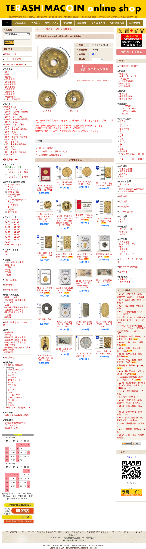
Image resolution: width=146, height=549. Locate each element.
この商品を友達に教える (50, 155)
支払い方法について (74, 532)
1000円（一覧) (14, 184)
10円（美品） (11, 139)
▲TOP (139, 532)
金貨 (7, 74)
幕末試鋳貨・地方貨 (14, 312)
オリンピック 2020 (18, 172)
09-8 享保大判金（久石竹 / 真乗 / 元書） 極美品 (44, 357)
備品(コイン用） (12, 428)
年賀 (121, 246)
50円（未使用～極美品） (16, 129)
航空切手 (123, 201)
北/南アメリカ (14, 380)
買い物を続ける (46, 148)
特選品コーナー (11, 54)
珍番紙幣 (9, 332)
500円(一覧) (13, 192)
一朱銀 (8, 270)
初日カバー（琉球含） (129, 267)
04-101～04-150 (12, 225)
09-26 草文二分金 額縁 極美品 (65, 255)
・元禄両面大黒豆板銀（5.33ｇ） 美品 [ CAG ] (130, 378)
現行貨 (49, 29)
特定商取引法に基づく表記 (49, 532)
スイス (11, 387)
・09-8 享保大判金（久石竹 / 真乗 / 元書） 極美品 (130, 418)
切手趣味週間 (125, 169)
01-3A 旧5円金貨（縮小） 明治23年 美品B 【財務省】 (45, 188)
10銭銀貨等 (10, 87)
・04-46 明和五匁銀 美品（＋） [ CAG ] (129, 407)
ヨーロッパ (13, 400)
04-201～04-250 (12, 229)
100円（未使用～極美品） (17, 119)
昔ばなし (123, 141)
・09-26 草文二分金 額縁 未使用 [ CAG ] (130, 360)
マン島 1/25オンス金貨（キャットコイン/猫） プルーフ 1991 (45, 217)
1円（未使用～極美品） (16, 152)
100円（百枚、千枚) (14, 124)
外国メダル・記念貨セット (18, 407)
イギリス (12, 382)
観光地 (122, 121)
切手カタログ (125, 279)
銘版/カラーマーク (128, 76)
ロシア (11, 392)
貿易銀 (8, 77)
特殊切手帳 (124, 206)
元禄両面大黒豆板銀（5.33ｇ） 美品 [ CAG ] (64, 290)
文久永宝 (9, 302)
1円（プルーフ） (13, 149)
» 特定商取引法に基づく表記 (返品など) (93, 80)
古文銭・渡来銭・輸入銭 (16, 307)
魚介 (121, 136)
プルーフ (12, 197)
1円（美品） (10, 154)
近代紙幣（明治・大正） (16, 337)
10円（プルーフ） (13, 134)
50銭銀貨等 (10, 82)
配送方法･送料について (98, 532)
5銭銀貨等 (9, 89)
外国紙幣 (9, 352)
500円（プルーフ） (14, 109)
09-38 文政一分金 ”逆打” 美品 (104, 220)
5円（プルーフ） (13, 142)
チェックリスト (12, 425)
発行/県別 (12, 212)
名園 (121, 139)
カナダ (11, 375)
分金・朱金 (10, 265)
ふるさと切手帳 (126, 191)
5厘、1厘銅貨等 (12, 99)
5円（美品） (10, 147)
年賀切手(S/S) (125, 96)
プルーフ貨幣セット (17, 199)
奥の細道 (123, 151)
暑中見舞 (123, 249)
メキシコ (12, 377)
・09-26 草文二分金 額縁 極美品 (130, 355)
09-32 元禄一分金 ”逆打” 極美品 (104, 352)
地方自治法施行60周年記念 (131, 189)
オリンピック (125, 126)
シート (122, 219)
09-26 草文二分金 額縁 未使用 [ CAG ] (85, 256)
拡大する (47, 110)
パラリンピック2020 (18, 177)
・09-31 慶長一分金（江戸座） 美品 (129, 349)
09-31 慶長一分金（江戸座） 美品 (45, 255)
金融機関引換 (14, 194)
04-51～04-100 (12, 222)
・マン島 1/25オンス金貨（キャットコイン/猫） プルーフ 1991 (131, 320)
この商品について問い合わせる (53, 151)
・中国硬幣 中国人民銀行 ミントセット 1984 (131, 337)
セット (11, 207)
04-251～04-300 (12, 232)
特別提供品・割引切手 (129, 66)
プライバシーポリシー (122, 532)
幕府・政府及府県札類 (15, 342)
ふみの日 (123, 174)
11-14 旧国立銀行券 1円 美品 (104, 281)
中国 (10, 402)
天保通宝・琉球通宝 (14, 310)
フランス (12, 385)
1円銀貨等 (9, 79)
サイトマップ (28, 532)
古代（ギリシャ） (16, 370)
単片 (121, 221)
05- (6, 252)
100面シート (125, 79)
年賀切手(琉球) (126, 99)
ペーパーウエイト (13, 244)
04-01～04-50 (11, 219)
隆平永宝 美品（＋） (44, 320)
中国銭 (8, 315)
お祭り (122, 134)
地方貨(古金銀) (11, 290)
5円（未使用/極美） (65, 29)
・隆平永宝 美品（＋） (128, 397)
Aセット (11, 187)
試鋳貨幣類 (9, 285)
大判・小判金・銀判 (14, 262)
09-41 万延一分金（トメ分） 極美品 (103, 184)
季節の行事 (124, 129)
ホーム (40, 29)
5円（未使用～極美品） (16, 144)
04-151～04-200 (12, 227)
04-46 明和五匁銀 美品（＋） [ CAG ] (85, 324)
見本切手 (123, 272)
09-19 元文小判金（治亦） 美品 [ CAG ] (104, 324)
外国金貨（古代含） (15, 365)
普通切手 (123, 73)
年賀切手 (123, 93)
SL (120, 144)
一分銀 (8, 267)
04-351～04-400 (12, 237)
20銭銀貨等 (10, 84)
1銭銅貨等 (9, 94)
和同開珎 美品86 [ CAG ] (104, 255)
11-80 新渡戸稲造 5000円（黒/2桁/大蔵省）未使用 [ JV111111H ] (85, 284)
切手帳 (11, 209)
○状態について (10, 107)
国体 (121, 176)
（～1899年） (125, 106)
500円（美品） (12, 114)
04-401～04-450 (12, 240)
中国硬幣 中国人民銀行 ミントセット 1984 (85, 217)
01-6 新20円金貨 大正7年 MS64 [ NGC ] (45, 290)
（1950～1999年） (128, 111)
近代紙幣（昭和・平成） (16, 340)
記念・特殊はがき (127, 244)
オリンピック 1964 (18, 169)
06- (6, 255)
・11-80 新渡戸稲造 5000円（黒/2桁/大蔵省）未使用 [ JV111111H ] (131, 385)
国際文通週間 (125, 171)
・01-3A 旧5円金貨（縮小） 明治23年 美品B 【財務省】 (131, 295)
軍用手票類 (10, 345)
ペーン (122, 186)
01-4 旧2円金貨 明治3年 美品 (85, 183)
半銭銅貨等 (10, 97)
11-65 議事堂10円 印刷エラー (65, 350)
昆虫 (121, 149)
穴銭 (7, 305)
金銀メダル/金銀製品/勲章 (17, 415)
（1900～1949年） (128, 108)
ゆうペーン (124, 184)
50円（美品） (11, 132)
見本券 (8, 335)
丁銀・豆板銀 (10, 280)
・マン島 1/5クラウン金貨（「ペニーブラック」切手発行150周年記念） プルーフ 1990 (131, 329)
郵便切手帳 (124, 83)
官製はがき (124, 241)
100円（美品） (12, 122)
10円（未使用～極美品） (16, 137)
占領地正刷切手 (126, 81)
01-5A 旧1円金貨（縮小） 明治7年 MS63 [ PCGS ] (65, 324)
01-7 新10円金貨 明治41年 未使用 (65, 183)
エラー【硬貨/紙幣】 (13, 59)
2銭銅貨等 (9, 92)
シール (122, 252)
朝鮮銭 (8, 317)
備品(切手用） (125, 282)
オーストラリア (15, 397)
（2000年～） (125, 114)
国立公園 (123, 196)
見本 (7, 72)
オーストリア (14, 395)
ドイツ (11, 390)
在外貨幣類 (9, 357)
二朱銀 (8, 272)
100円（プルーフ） (14, 117)
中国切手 (123, 231)
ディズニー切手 (126, 229)
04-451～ (9, 242)
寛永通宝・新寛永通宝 (15, 300)
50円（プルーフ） (13, 127)
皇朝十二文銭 (11, 297)
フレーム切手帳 (126, 211)
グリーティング (126, 254)
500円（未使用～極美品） (17, 112)
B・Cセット (13, 189)
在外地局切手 (125, 86)
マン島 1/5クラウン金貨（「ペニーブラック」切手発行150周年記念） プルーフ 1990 (64, 220)
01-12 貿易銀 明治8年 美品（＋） (84, 354)
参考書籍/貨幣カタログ (15, 422)
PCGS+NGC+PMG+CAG (15, 64)
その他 (8, 275)
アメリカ (12, 372)
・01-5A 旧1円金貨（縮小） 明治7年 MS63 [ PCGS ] (131, 401)
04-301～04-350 (12, 234)
